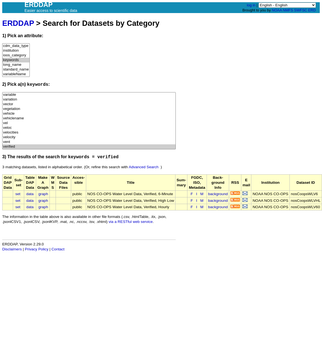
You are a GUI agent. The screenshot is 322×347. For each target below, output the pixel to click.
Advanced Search (143, 167)
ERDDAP (18, 23)
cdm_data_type (16, 46)
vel (89, 123)
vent (89, 142)
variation (89, 99)
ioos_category (16, 55)
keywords (16, 60)
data (29, 194)
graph (43, 194)
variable (89, 94)
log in (251, 5)
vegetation (89, 109)
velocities (89, 132)
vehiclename (89, 118)
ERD (312, 10)
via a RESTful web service (131, 222)
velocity (89, 137)
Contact (58, 249)
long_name (16, 64)
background (218, 194)
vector (89, 104)
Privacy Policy (36, 249)
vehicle (89, 113)
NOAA (277, 10)
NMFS (288, 10)
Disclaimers (12, 249)
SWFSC (300, 10)
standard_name (16, 69)
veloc (89, 127)
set (17, 194)
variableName (16, 74)
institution (16, 50)
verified (89, 146)
